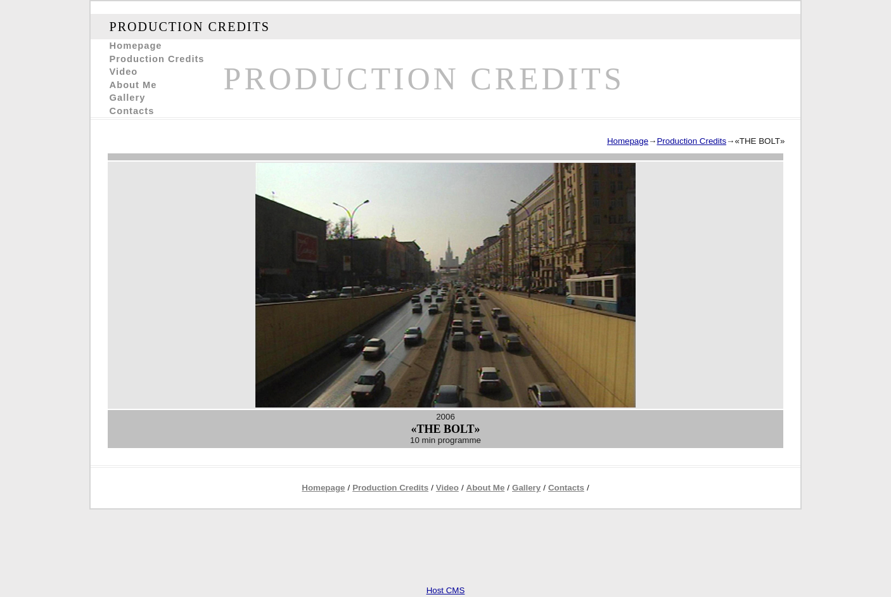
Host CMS (445, 590)
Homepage (136, 46)
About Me (133, 85)
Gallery (128, 98)
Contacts (132, 111)
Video (124, 72)
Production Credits (157, 59)
